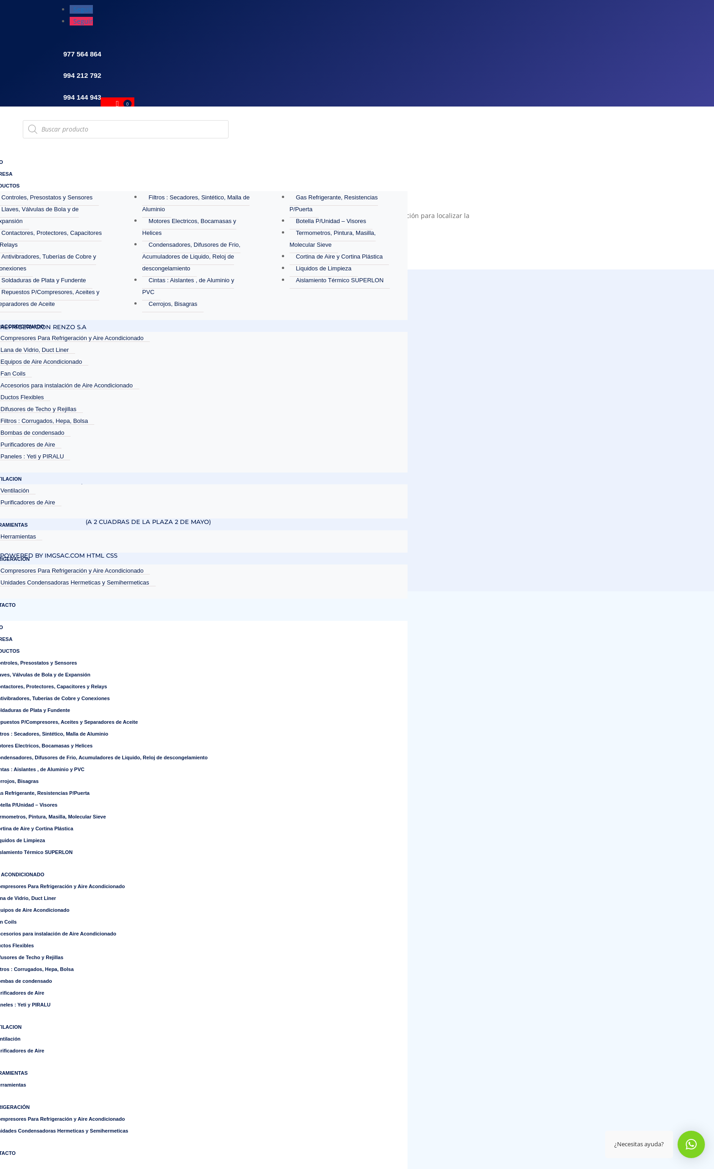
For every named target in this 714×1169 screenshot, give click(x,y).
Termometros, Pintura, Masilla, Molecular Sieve (333, 238)
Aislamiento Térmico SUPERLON (340, 280)
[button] (691, 1144)
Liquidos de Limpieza (324, 268)
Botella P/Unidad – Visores (331, 221)
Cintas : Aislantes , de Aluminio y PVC (188, 286)
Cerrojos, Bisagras (172, 303)
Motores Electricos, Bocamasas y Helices (189, 227)
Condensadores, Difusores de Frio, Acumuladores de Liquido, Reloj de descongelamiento (191, 256)
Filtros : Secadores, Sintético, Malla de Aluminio (196, 203)
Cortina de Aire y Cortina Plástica (339, 256)
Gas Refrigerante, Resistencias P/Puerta (334, 203)
